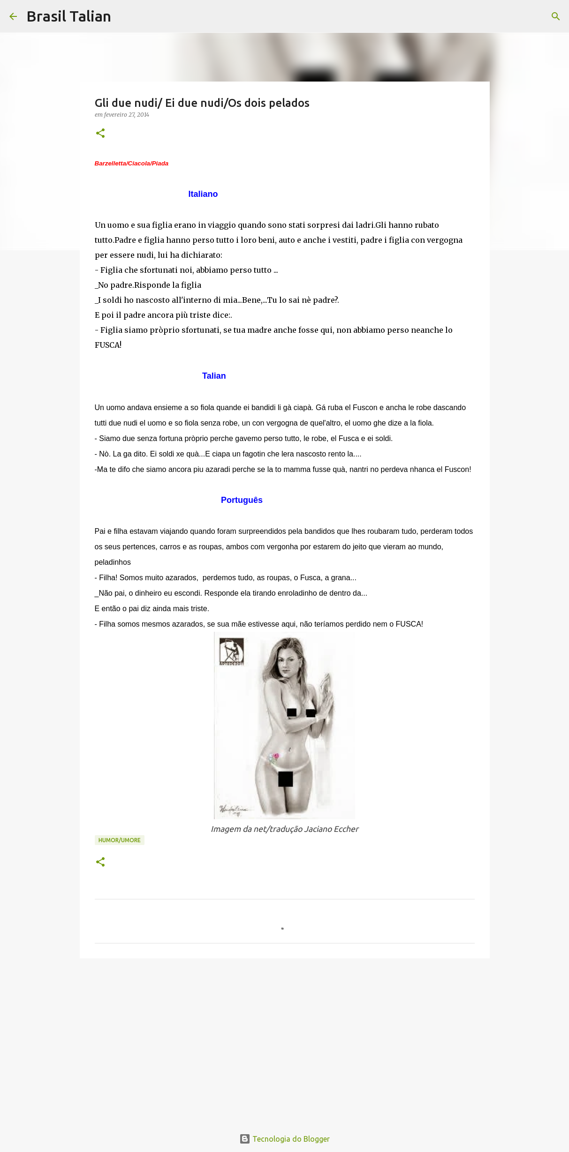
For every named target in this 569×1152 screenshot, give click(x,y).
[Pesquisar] (124, 16)
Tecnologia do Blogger (284, 1139)
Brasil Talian (68, 15)
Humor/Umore (120, 840)
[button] (100, 133)
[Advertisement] (284, 1038)
